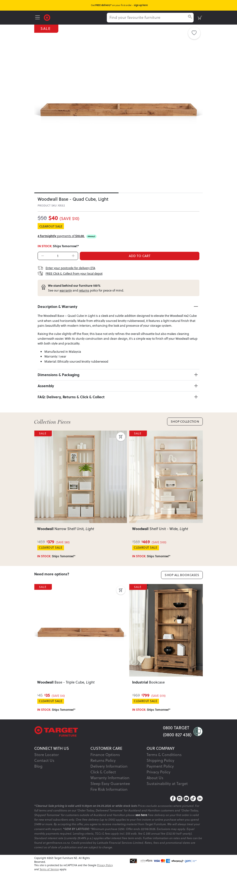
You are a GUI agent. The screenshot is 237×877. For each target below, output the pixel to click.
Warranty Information (109, 777)
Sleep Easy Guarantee (110, 783)
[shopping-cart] (200, 17)
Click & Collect (103, 772)
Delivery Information (109, 766)
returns (84, 290)
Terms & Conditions (164, 754)
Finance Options (105, 754)
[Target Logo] (47, 17)
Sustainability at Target (167, 783)
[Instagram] (180, 798)
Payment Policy (160, 766)
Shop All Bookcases (182, 575)
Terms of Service (49, 869)
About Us (155, 777)
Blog (38, 766)
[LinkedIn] (200, 798)
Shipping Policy (160, 760)
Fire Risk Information (109, 789)
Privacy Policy (158, 772)
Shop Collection (185, 421)
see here (141, 815)
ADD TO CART (139, 255)
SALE (46, 28)
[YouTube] (186, 798)
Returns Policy (103, 760)
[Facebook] (173, 798)
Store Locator (46, 754)
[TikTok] (193, 798)
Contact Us (44, 760)
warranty (66, 290)
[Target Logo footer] (98, 731)
